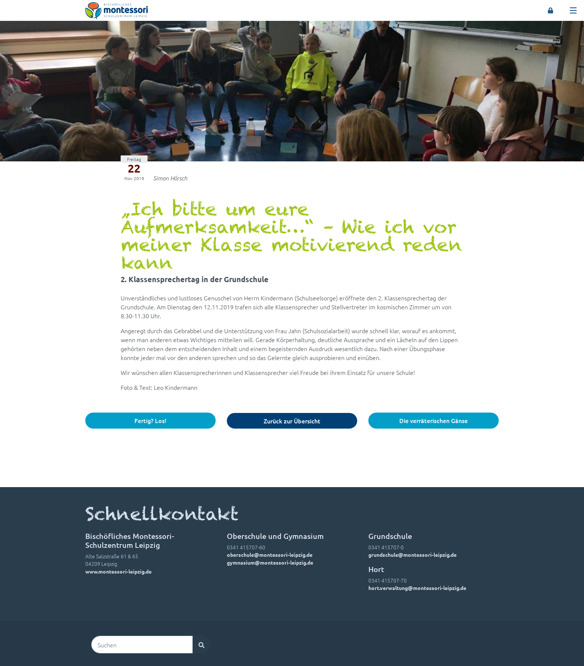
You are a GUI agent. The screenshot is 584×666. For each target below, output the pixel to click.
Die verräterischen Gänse (433, 420)
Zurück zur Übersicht (292, 421)
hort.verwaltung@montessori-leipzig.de (417, 587)
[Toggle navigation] (573, 10)
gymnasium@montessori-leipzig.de (270, 562)
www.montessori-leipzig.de (118, 571)
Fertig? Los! (150, 420)
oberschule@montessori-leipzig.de (269, 554)
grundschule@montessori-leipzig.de (412, 554)
